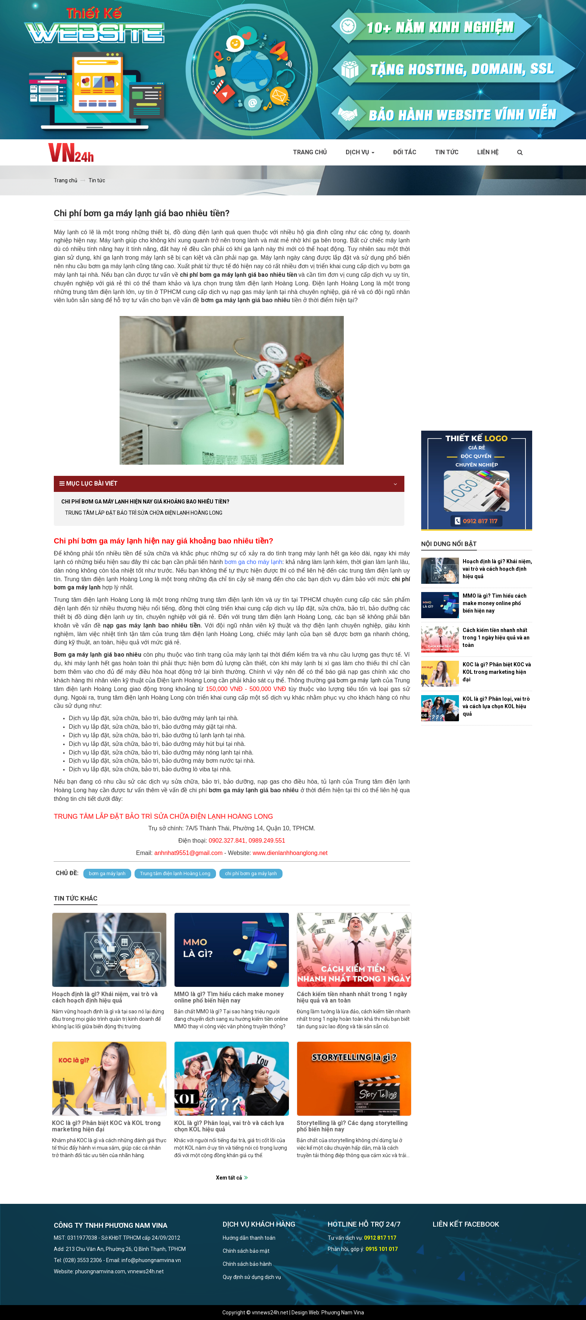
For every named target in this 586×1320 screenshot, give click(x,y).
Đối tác (404, 152)
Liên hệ (488, 152)
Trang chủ (310, 152)
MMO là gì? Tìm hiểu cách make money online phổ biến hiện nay (229, 997)
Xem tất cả (229, 1178)
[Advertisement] (477, 319)
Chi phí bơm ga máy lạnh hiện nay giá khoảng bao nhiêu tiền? (145, 502)
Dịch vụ (360, 152)
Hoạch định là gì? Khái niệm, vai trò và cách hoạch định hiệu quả (105, 997)
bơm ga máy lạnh (107, 873)
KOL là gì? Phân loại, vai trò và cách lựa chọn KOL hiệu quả (229, 1126)
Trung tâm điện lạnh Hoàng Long (175, 873)
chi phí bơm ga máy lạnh (251, 873)
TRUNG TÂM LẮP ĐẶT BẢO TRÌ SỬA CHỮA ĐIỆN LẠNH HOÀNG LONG (143, 513)
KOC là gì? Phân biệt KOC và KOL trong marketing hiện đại (106, 1126)
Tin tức (447, 152)
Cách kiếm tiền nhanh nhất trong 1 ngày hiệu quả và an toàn (352, 997)
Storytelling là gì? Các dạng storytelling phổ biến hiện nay (352, 1126)
